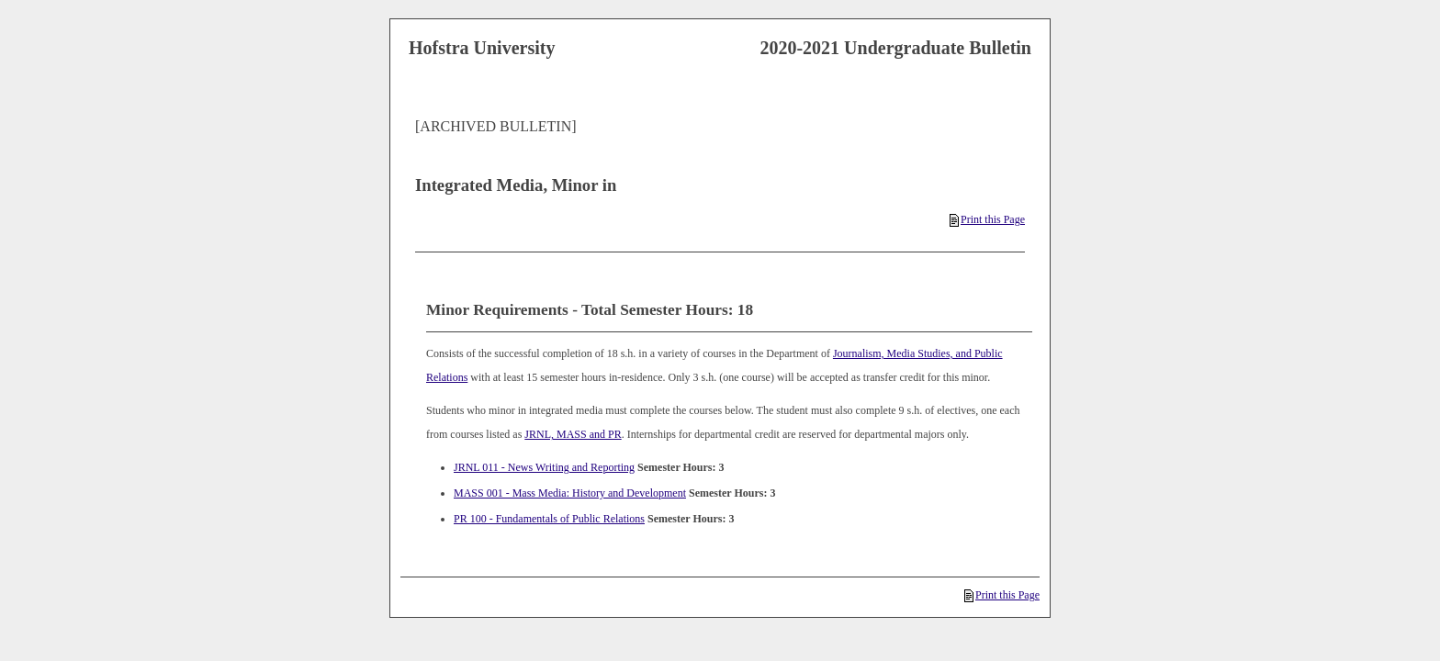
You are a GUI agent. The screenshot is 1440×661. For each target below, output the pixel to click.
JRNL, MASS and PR (572, 434)
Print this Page (987, 219)
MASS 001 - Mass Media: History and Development (570, 493)
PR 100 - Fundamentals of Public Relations (549, 518)
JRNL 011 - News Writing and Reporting (544, 467)
